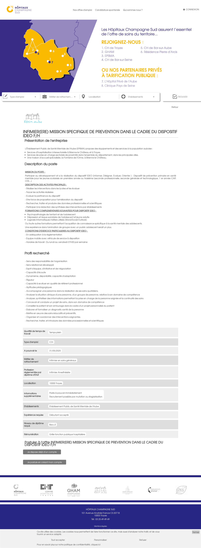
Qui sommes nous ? (132, 9)
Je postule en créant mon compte (44, 462)
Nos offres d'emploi (82, 9)
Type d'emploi (17, 96)
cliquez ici (95, 544)
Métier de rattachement (61, 96)
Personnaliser (100, 539)
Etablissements (135, 96)
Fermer (196, 532)
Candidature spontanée (107, 9)
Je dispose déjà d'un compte (42, 451)
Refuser (142, 539)
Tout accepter (58, 539)
